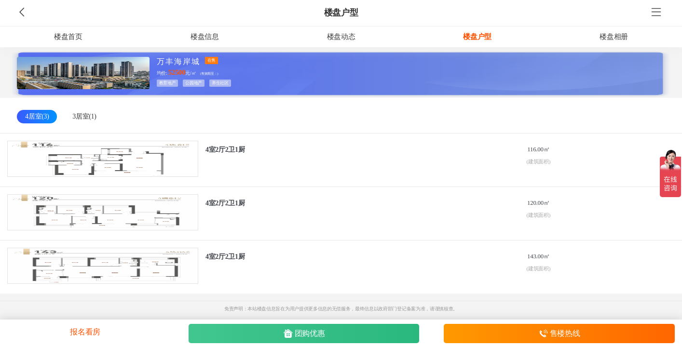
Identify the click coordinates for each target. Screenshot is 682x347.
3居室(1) (84, 116)
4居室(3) (37, 116)
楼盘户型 (341, 12)
